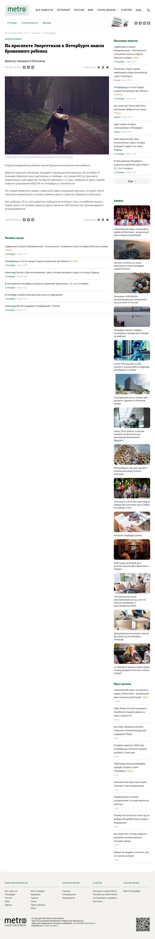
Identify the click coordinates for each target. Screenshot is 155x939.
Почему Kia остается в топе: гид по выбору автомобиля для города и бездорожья (131, 819)
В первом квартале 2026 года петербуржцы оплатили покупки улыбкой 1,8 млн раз (130, 749)
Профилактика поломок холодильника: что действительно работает (131, 800)
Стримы (12, 22)
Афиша (117, 132)
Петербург (63, 10)
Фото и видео (38, 891)
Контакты (97, 901)
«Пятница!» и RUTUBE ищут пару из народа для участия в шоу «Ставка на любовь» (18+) (132, 504)
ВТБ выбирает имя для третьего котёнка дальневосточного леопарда (130, 470)
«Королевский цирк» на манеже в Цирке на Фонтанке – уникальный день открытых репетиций (131, 232)
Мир (91, 10)
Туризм (34, 897)
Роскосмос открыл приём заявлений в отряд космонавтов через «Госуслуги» (130, 72)
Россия (79, 10)
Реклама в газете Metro (105, 891)
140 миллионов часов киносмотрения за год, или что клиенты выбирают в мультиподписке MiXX (130, 601)
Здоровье (36, 894)
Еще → (132, 181)
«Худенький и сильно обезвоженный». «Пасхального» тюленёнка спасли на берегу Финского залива (56, 246)
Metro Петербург (131, 891)
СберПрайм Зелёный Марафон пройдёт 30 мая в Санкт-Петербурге (130, 767)
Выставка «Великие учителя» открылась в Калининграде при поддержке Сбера (130, 730)
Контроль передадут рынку (128, 535)
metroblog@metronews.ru (84, 923)
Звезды (47, 22)
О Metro (126, 10)
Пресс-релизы (38, 904)
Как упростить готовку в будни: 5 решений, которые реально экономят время (130, 837)
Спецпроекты (29, 22)
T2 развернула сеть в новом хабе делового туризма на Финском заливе (131, 400)
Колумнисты (68, 897)
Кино (33, 908)
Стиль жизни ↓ (107, 10)
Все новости (44, 10)
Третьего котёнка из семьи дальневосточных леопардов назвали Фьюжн (129, 265)
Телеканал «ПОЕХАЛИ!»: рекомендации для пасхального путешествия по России (130, 299)
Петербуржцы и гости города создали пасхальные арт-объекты (37, 261)
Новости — (37, 33)
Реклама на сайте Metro (105, 894)
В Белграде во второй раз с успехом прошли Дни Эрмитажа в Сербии (131, 566)
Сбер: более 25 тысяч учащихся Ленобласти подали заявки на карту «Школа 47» (130, 712)
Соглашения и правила (105, 897)
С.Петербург (49, 33)
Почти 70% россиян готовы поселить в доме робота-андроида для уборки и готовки (131, 366)
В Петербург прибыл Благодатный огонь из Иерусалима (34, 294)
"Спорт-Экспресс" (51, 925)
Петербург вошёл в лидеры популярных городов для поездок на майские (131, 333)
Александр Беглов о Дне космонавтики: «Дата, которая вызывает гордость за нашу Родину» (52, 272)
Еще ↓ (139, 10)
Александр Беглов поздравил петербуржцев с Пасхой (32, 305)
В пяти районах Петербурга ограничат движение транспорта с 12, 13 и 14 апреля (46, 283)
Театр (33, 901)
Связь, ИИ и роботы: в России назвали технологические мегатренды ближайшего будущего (129, 436)
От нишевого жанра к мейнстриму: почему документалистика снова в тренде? (132, 670)
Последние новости (126, 41)
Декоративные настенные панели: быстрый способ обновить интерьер (131, 636)
